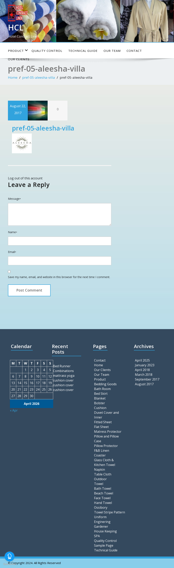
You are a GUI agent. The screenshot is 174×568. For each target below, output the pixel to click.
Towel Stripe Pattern (109, 512)
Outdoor (100, 479)
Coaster (100, 455)
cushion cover (63, 380)
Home (12, 77)
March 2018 (143, 374)
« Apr (14, 410)
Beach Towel (103, 493)
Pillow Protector (106, 446)
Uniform (100, 517)
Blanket (100, 398)
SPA (97, 536)
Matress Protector (107, 431)
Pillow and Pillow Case (106, 438)
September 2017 (147, 379)
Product (18, 50)
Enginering (102, 522)
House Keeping (105, 531)
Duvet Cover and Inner (106, 414)
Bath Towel (102, 488)
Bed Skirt (101, 393)
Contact (134, 51)
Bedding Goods (105, 384)
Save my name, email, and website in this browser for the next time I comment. (59, 277)
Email (12, 252)
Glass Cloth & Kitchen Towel (104, 462)
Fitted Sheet (103, 422)
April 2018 (142, 370)
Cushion (100, 408)
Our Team (112, 51)
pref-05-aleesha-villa (38, 77)
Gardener (101, 526)
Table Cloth (102, 474)
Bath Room (102, 389)
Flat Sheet (101, 427)
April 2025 (142, 360)
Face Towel (102, 498)
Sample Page (103, 545)
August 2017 (144, 384)
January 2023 (144, 365)
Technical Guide (83, 51)
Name (12, 232)
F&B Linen (101, 450)
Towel (98, 484)
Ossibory (100, 507)
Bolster (99, 403)
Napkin (99, 469)
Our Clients (102, 370)
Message (14, 199)
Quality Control (47, 51)
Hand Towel (103, 503)
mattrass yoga (63, 375)
